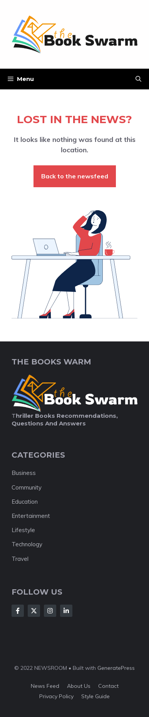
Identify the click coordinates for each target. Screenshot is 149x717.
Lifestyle (23, 530)
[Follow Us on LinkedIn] (66, 611)
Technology (27, 544)
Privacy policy (56, 696)
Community (27, 487)
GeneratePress (116, 667)
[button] (138, 79)
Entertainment (31, 515)
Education (25, 501)
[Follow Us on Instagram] (50, 611)
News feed (45, 685)
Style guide (95, 696)
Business (24, 472)
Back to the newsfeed (74, 176)
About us (78, 685)
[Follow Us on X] (34, 611)
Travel (20, 558)
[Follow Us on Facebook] (18, 611)
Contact (108, 685)
